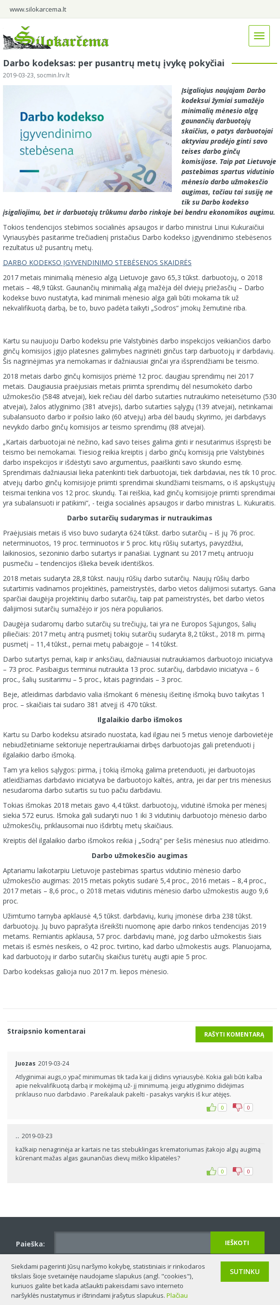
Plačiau (177, 1295)
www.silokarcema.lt (38, 9)
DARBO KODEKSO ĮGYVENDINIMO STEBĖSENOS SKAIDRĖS (97, 262)
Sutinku (245, 1271)
